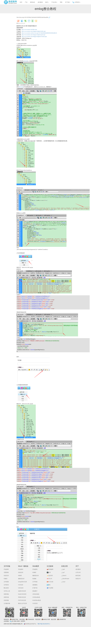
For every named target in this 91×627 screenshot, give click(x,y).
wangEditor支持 (22, 581)
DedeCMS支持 (22, 594)
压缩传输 (6, 600)
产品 (26, 2)
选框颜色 (34, 585)
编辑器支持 (21, 578)
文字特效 (34, 581)
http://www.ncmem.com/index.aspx (29, 29)
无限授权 (6, 572)
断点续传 (6, 588)
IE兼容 (5, 578)
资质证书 (78, 578)
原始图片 (34, 591)
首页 (21, 2)
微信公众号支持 (22, 603)
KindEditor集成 (36, 600)
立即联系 (76, 2)
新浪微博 (50, 569)
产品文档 (54, 2)
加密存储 (6, 597)
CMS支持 (20, 588)
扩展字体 (34, 588)
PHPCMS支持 (22, 600)
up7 (63, 572)
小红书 (49, 578)
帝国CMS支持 (22, 597)
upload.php (25, 61)
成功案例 (40, 2)
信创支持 (6, 575)
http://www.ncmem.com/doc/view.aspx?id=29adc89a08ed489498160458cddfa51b (39, 33)
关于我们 (67, 2)
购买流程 (78, 575)
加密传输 (6, 594)
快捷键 (34, 578)
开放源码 (6, 569)
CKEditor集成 (36, 597)
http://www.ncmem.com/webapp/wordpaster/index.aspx (34, 31)
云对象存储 (7, 603)
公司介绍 (78, 572)
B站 (48, 585)
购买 (47, 2)
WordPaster (65, 578)
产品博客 (50, 588)
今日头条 (50, 581)
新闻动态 (32, 2)
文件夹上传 (7, 591)
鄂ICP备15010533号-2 (44, 624)
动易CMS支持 (22, 591)
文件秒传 (6, 585)
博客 (61, 2)
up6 (63, 569)
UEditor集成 (35, 594)
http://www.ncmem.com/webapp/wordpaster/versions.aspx (34, 36)
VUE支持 (20, 585)
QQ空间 (50, 575)
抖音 (49, 572)
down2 (63, 575)
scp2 (63, 581)
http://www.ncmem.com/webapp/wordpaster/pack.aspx (33, 34)
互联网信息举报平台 (30, 624)
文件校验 (6, 581)
